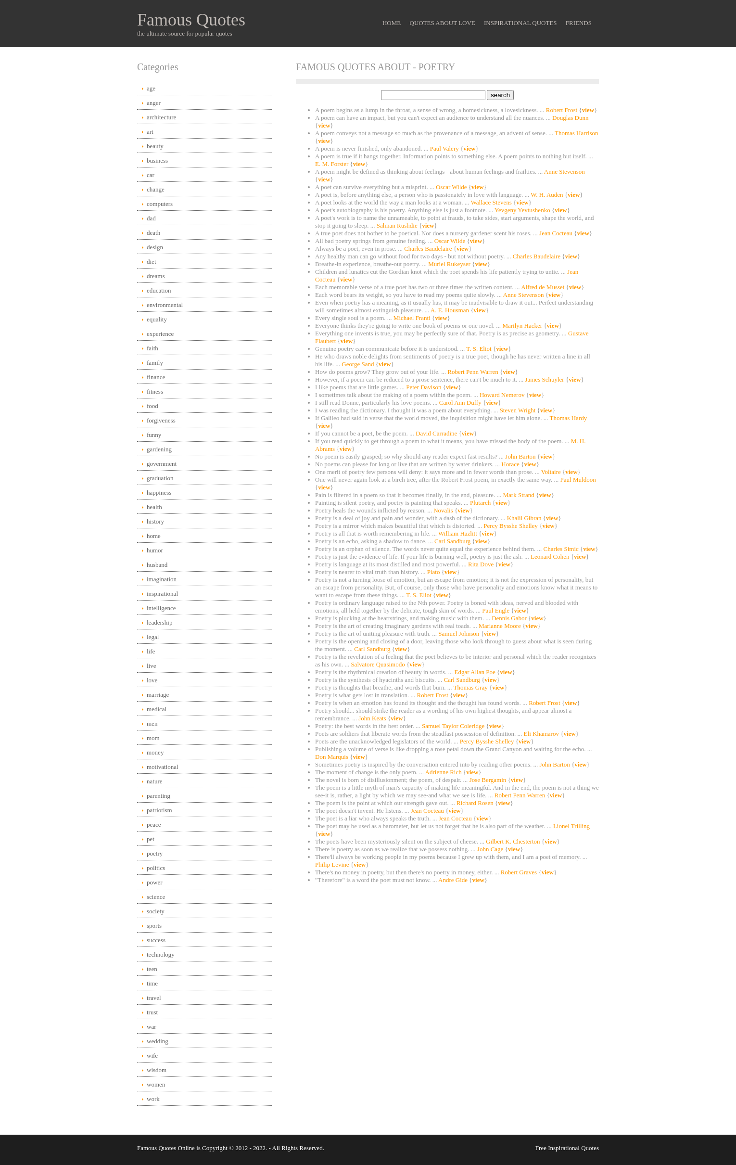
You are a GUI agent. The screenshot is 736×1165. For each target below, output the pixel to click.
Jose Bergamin (489, 779)
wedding (157, 1041)
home (154, 535)
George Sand (359, 364)
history (155, 521)
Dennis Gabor (510, 618)
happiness (159, 492)
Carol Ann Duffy (461, 402)
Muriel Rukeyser (450, 264)
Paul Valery (445, 148)
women (156, 1084)
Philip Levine (333, 864)
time (152, 983)
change (156, 189)
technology (161, 954)
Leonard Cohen (551, 556)
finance (156, 377)
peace (154, 824)
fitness (155, 391)
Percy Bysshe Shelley (511, 525)
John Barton (521, 456)
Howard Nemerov (503, 394)
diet (151, 261)
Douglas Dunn (570, 117)
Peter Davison (424, 387)
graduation (160, 478)
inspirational (162, 593)
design (155, 247)
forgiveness (161, 420)
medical (156, 709)
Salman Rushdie (398, 225)
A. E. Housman (450, 310)
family (155, 362)
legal (153, 636)
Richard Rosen (476, 803)
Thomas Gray (471, 687)
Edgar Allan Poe (476, 672)
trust (152, 1012)
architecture (161, 117)
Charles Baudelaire (429, 248)
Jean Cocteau (556, 233)
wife (152, 1055)
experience (160, 333)
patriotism (159, 810)
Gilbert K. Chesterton (514, 841)
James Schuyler (545, 379)
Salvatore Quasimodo (378, 664)
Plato (434, 572)
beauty (155, 146)
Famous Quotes (191, 19)
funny (154, 434)
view (588, 110)
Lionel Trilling (571, 826)
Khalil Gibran (525, 518)
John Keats (373, 718)
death (153, 232)
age (151, 88)
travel (154, 997)
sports (154, 925)
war (151, 1026)
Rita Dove (481, 564)
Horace (511, 464)
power (155, 882)
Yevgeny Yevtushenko (523, 210)
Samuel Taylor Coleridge (454, 726)
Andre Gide (453, 879)
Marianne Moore (500, 625)
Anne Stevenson (564, 171)
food (152, 406)
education (159, 290)
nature (154, 781)
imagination (162, 579)
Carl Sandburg (453, 541)
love (152, 680)
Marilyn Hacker (523, 325)
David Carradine (437, 433)
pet (150, 839)
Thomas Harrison (576, 133)
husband (157, 564)
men (152, 723)
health (154, 507)
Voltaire (551, 471)
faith (152, 348)
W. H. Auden (548, 194)
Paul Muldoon (578, 479)
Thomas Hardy (568, 418)
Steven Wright (518, 410)
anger (154, 102)
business (157, 160)
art (150, 131)
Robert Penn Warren (473, 371)
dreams (156, 276)
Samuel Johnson (459, 633)
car (150, 175)
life (151, 651)
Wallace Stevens (492, 202)
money (155, 752)
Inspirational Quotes (520, 22)
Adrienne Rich (444, 772)
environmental (165, 304)
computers (160, 203)
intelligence (161, 608)
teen (152, 969)
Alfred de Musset (543, 287)
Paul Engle (496, 610)
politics (156, 867)
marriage (158, 694)
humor (155, 550)
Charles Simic (561, 548)
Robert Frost (562, 110)
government (162, 463)
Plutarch (481, 502)
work (153, 1098)
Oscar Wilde (452, 187)
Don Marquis (332, 756)
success (156, 940)
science (156, 896)
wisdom (156, 1070)
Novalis (444, 510)
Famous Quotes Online (166, 1148)
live (151, 665)
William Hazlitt (458, 533)
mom (153, 738)
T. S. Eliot (479, 348)
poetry (155, 853)
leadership (159, 622)
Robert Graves (520, 872)
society (156, 911)
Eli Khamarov (542, 733)
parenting (158, 795)
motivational (162, 766)
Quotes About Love (442, 22)
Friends (579, 22)
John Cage (491, 849)
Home (391, 22)
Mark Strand (519, 495)
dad (151, 218)
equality (157, 319)
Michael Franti (412, 317)
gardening (159, 449)
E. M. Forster (332, 163)
